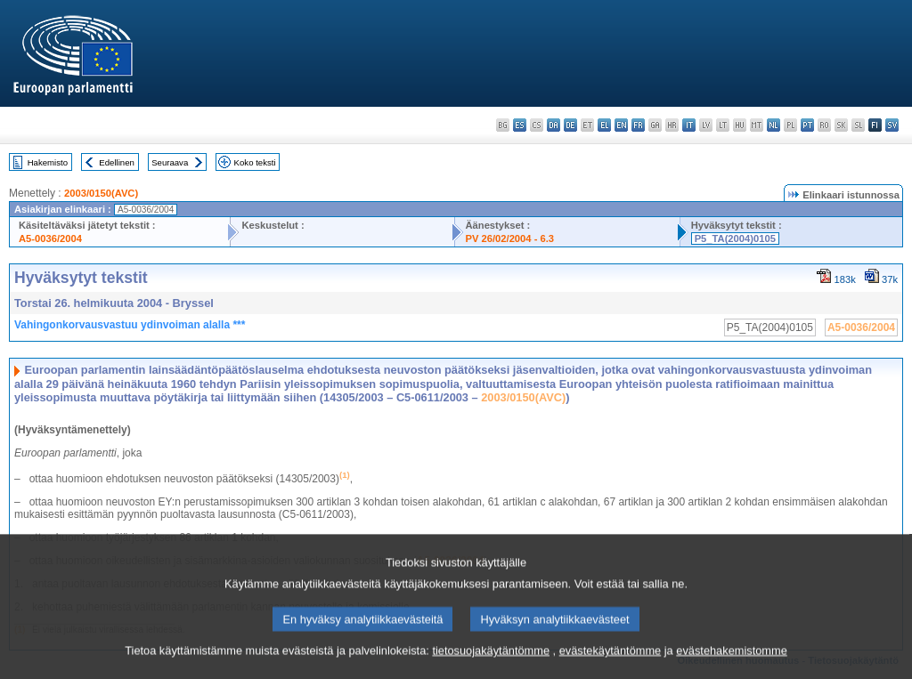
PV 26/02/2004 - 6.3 (510, 238)
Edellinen (116, 162)
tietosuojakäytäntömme (491, 665)
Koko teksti (255, 162)
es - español (519, 125)
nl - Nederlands (773, 125)
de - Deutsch (570, 125)
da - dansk (553, 125)
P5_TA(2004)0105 (735, 238)
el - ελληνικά (604, 125)
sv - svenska (892, 125)
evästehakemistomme (731, 665)
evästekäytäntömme (610, 665)
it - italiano (689, 125)
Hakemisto (48, 162)
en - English (621, 125)
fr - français (638, 125)
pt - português (807, 125)
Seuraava (169, 162)
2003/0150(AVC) (101, 193)
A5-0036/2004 (50, 238)
